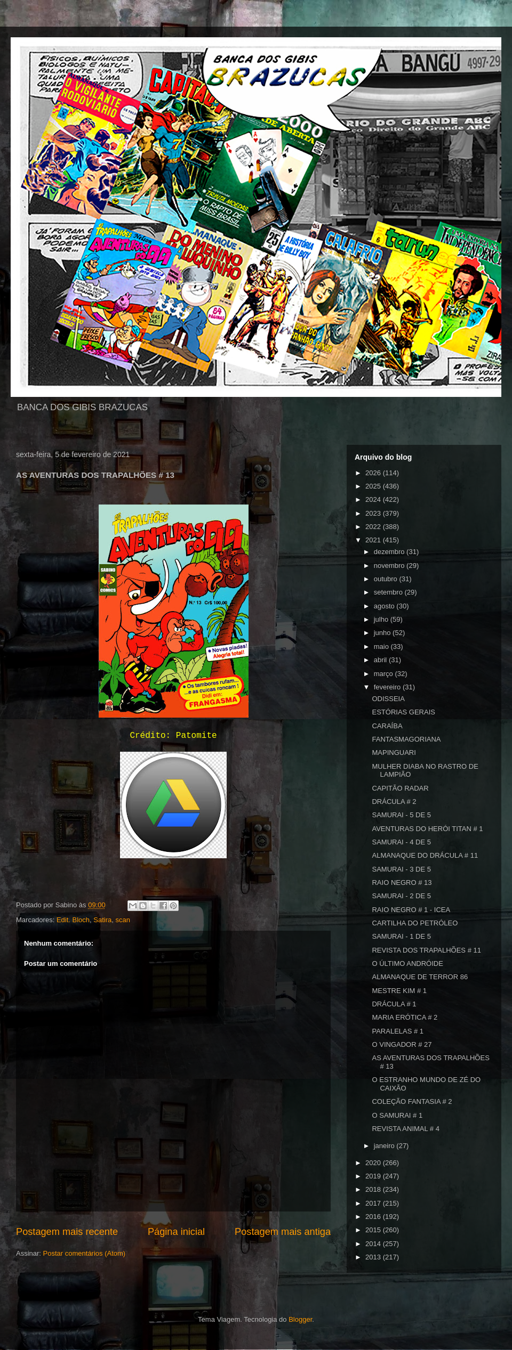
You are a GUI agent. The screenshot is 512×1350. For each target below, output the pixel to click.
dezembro (390, 552)
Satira (102, 920)
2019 (374, 1176)
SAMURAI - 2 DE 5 (401, 896)
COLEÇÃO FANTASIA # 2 (412, 1101)
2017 (374, 1203)
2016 (374, 1217)
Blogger (300, 1319)
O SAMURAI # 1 (397, 1115)
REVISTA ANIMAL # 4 (405, 1129)
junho (383, 633)
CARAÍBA (387, 726)
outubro (386, 579)
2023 (374, 513)
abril (381, 660)
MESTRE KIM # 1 (399, 991)
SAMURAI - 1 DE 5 (401, 936)
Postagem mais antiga (283, 1231)
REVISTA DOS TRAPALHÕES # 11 (426, 950)
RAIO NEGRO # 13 (401, 883)
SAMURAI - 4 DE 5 (401, 842)
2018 (374, 1189)
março (384, 674)
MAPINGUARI (393, 753)
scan (122, 920)
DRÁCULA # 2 (394, 802)
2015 (374, 1230)
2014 (374, 1244)
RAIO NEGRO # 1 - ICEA (411, 910)
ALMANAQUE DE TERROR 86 (420, 977)
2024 (374, 499)
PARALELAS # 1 (397, 1031)
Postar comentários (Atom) (84, 1253)
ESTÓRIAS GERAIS (403, 712)
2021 (374, 540)
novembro (390, 566)
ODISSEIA (388, 699)
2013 (374, 1257)
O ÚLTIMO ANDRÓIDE (407, 963)
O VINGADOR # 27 (401, 1044)
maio (382, 646)
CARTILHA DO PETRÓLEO (415, 923)
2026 (374, 473)
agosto (385, 606)
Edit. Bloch (73, 920)
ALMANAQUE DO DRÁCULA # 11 (425, 855)
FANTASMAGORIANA (406, 739)
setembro (389, 592)
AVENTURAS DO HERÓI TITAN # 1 (427, 829)
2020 (374, 1163)
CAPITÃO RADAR (400, 788)
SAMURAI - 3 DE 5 (401, 869)
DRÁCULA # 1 (394, 1004)
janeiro (385, 1146)
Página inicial (176, 1231)
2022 (374, 527)
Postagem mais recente (67, 1231)
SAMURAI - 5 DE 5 (401, 815)
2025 (374, 486)
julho (382, 619)
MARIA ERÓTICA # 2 (404, 1017)
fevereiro (388, 687)
